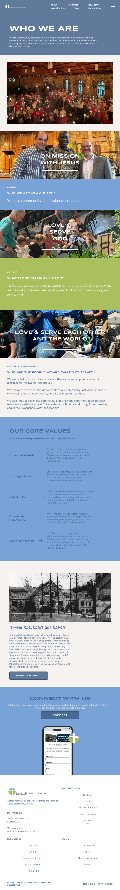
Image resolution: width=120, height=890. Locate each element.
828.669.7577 (13, 821)
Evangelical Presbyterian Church (46, 46)
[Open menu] (112, 6)
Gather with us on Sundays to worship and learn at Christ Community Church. (32, 802)
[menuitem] (55, 4)
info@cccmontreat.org (18, 818)
